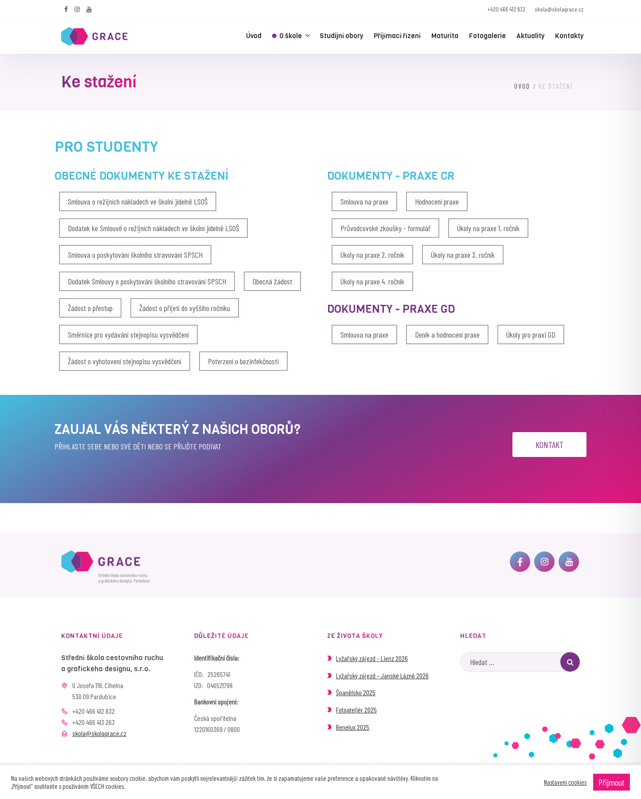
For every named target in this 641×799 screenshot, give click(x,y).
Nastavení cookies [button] (565, 782)
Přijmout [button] (611, 782)
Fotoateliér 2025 (356, 709)
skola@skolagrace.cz (559, 9)
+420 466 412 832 (506, 9)
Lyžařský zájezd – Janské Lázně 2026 (382, 675)
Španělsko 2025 (355, 692)
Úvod (522, 86)
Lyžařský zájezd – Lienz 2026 (372, 658)
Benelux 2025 (352, 727)
